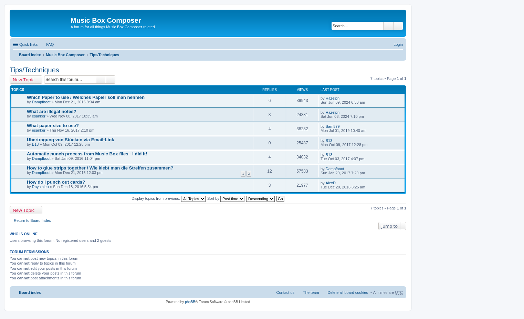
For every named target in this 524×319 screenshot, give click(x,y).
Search (388, 26)
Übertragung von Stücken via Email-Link (70, 139)
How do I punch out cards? (56, 182)
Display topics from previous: (169, 198)
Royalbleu (40, 187)
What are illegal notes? (51, 111)
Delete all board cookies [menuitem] (348, 292)
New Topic (23, 79)
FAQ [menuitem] (50, 44)
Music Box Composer (65, 55)
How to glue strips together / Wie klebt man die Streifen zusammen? (100, 168)
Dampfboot (41, 102)
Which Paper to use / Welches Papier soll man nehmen (86, 97)
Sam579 (333, 126)
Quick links (28, 44)
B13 (35, 144)
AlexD (331, 183)
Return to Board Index (32, 220)
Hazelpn (332, 98)
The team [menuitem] (311, 292)
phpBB (190, 302)
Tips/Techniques (104, 55)
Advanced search (398, 26)
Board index (30, 55)
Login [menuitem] (398, 44)
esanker (38, 116)
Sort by (225, 198)
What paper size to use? (53, 125)
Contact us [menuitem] (285, 292)
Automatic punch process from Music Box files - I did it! (87, 153)
